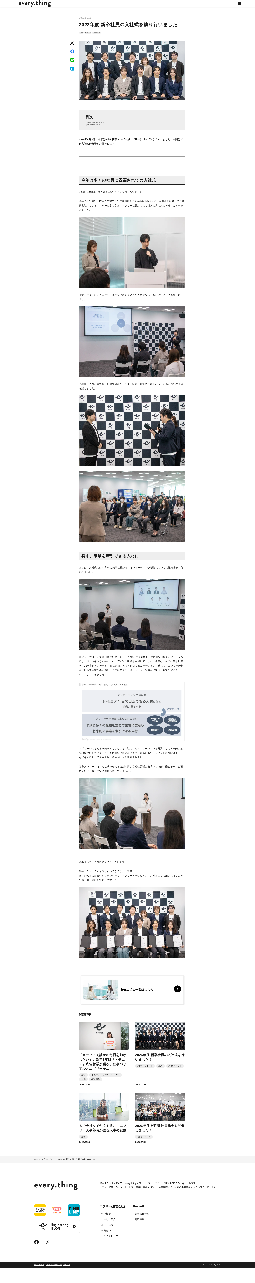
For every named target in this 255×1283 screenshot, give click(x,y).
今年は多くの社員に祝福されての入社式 (111, 134)
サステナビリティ (111, 1251)
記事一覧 (48, 1175)
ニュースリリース (111, 1240)
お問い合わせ (39, 1280)
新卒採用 (139, 1234)
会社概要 (106, 1229)
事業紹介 (106, 1246)
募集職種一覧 (142, 1229)
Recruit (138, 1222)
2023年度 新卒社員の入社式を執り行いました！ (78, 1175)
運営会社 (66, 1280)
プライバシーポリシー (54, 1280)
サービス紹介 (108, 1234)
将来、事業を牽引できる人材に (106, 138)
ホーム (37, 1175)
